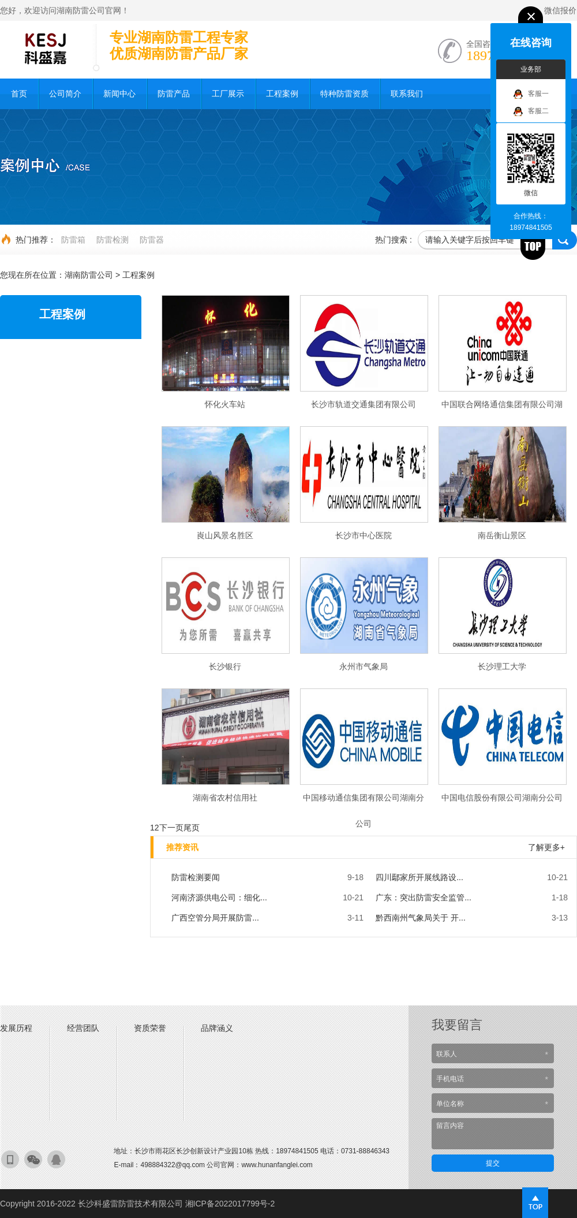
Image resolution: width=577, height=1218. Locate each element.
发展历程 (16, 1028)
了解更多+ (546, 847)
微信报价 (560, 10)
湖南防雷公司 (89, 275)
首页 (19, 93)
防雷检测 (112, 239)
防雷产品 (174, 93)
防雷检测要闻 (195, 877)
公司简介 (65, 93)
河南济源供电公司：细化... (219, 897)
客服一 (531, 94)
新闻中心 (119, 93)
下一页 (171, 827)
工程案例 (282, 93)
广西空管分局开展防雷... (215, 917)
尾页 (191, 827)
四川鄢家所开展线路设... (419, 877)
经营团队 (83, 1028)
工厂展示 (228, 93)
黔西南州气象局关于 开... (421, 917)
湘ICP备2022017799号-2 (230, 1203)
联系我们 (407, 93)
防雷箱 (73, 239)
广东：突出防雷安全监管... (423, 897)
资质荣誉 (150, 1028)
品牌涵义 (217, 1028)
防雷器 (152, 239)
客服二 (531, 111)
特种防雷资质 (344, 93)
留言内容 (493, 1133)
